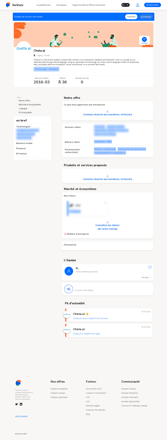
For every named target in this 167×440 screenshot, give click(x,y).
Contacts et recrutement (96, 393)
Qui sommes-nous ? (94, 389)
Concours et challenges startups (134, 405)
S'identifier (131, 16)
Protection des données (95, 410)
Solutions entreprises (59, 389)
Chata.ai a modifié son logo (86, 333)
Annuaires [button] (61, 5)
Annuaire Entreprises (129, 393)
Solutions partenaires (59, 397)
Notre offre (24, 100)
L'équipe (23, 108)
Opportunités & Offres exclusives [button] (89, 5)
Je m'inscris (146, 16)
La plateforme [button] (44, 5)
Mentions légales (93, 405)
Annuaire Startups (128, 389)
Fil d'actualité (25, 112)
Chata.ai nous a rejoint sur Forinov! (90, 318)
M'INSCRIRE (153, 5)
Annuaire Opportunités (130, 401)
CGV (87, 401)
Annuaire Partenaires (129, 397)
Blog (88, 414)
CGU (88, 397)
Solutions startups (58, 393)
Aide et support (21, 416)
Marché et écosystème (30, 104)
